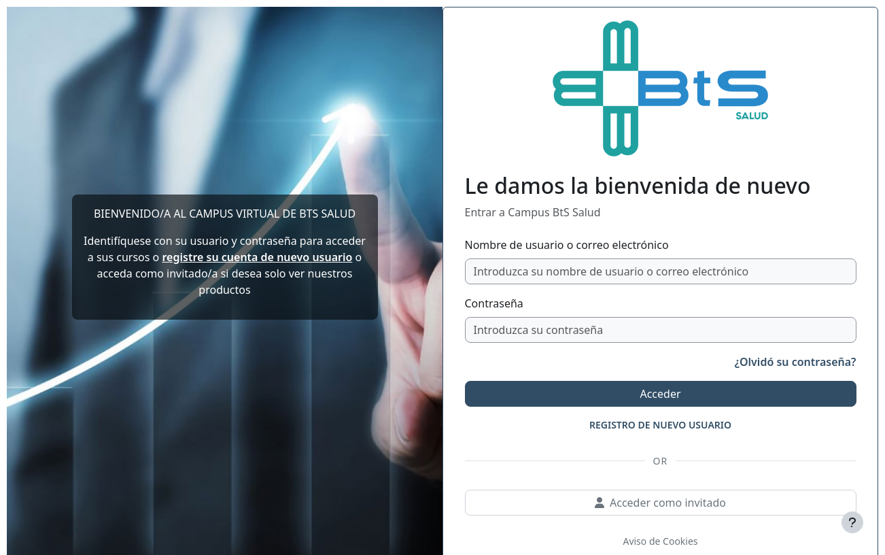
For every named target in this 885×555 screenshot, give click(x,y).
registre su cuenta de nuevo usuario (257, 257)
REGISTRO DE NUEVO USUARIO (660, 424)
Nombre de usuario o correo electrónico (567, 244)
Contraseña (494, 303)
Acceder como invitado (660, 502)
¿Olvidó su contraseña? (795, 361)
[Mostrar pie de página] (852, 522)
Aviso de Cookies (660, 541)
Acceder (660, 393)
